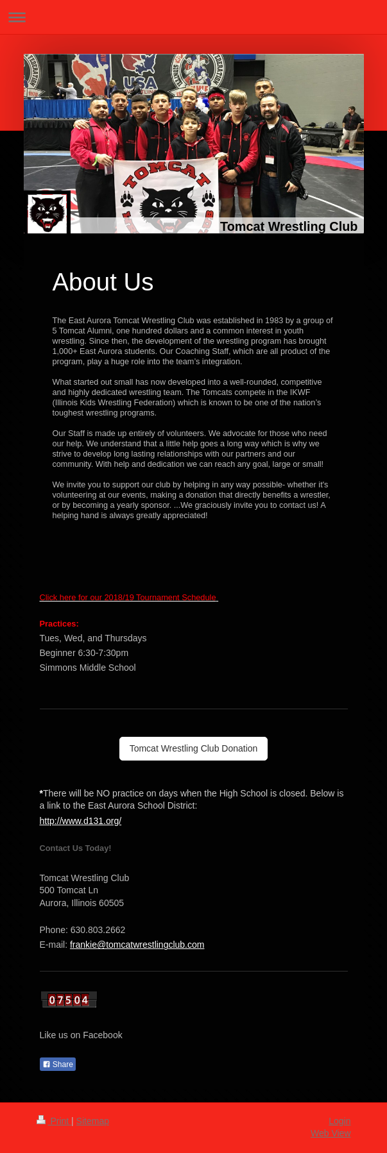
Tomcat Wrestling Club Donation (194, 748)
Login (339, 1121)
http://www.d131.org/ (81, 821)
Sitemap (92, 1121)
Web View (331, 1133)
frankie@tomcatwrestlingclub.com (137, 944)
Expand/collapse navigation (193, 17)
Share (57, 1064)
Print (54, 1121)
